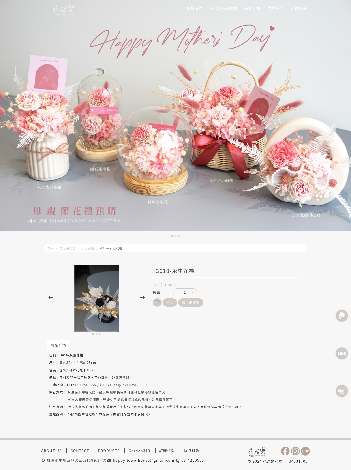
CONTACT (80, 450)
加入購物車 (191, 302)
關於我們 (195, 8)
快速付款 (191, 450)
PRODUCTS (109, 450)
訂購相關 (298, 8)
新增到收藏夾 (157, 302)
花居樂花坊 (68, 248)
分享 (169, 302)
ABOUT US (51, 450)
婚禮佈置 (275, 8)
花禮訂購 (252, 8)
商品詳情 (58, 345)
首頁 (50, 248)
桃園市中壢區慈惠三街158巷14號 (76, 460)
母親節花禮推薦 (224, 8)
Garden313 (139, 450)
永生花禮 (87, 248)
